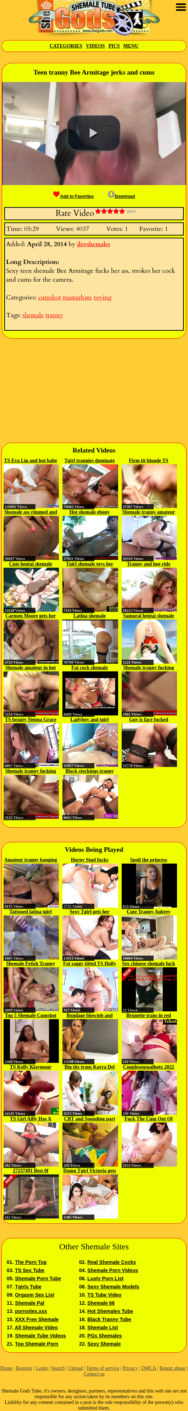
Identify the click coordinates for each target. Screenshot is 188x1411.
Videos (95, 46)
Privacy (130, 1368)
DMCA (149, 1368)
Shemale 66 (101, 1303)
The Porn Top (30, 1262)
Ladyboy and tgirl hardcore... (90, 720)
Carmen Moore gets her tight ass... (30, 616)
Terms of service (102, 1368)
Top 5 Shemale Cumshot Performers (30, 1016)
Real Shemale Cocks (111, 1262)
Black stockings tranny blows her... (89, 771)
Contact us (94, 1374)
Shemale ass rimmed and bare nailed (30, 512)
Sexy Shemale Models (113, 1287)
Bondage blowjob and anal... (90, 1016)
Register (24, 1368)
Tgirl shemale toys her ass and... (89, 564)
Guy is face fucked (148, 719)
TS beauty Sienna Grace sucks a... (30, 720)
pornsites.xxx (31, 1311)
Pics (114, 46)
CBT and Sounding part (89, 1118)
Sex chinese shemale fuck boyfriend (148, 964)
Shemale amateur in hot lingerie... (30, 668)
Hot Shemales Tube (110, 1311)
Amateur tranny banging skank (30, 860)
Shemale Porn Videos (112, 1270)
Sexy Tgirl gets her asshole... (90, 912)
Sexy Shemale (104, 1344)
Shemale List (102, 1327)
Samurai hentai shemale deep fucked (148, 616)
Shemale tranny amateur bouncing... (148, 512)
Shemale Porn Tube (38, 1278)
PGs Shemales (104, 1336)
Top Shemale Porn (36, 1344)
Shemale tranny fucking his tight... (148, 668)
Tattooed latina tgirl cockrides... (31, 912)
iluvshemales (93, 244)
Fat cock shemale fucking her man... (89, 668)
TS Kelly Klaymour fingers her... (30, 1067)
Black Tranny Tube (109, 1319)
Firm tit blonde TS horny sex (148, 461)
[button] (93, 133)
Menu (131, 46)
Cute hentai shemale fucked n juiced (30, 564)
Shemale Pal (29, 1303)
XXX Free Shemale (37, 1319)
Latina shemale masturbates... (89, 616)
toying (102, 297)
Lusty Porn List (105, 1278)
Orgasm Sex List (34, 1295)
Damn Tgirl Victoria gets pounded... (89, 1171)
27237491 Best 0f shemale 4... (30, 1171)
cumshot (49, 297)
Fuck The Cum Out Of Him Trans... (149, 1119)
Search (58, 1368)
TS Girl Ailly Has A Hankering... (30, 1119)
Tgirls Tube (28, 1287)
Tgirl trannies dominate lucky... (89, 461)
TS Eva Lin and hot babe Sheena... (30, 461)
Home (6, 1368)
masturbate (77, 297)
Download (121, 196)
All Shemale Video (36, 1327)
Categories (66, 46)
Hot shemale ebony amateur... (90, 512)
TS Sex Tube (29, 1270)
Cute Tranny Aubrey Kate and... (149, 912)
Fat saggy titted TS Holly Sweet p (89, 964)
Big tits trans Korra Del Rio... (90, 1067)
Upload (75, 1368)
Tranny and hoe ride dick (148, 564)
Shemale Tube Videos (40, 1336)
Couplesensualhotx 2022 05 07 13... (148, 1067)
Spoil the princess (148, 860)
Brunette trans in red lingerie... (148, 1016)
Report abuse (173, 1368)
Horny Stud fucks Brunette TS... (90, 860)
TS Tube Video (104, 1295)
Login (42, 1368)
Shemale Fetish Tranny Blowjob (30, 964)
